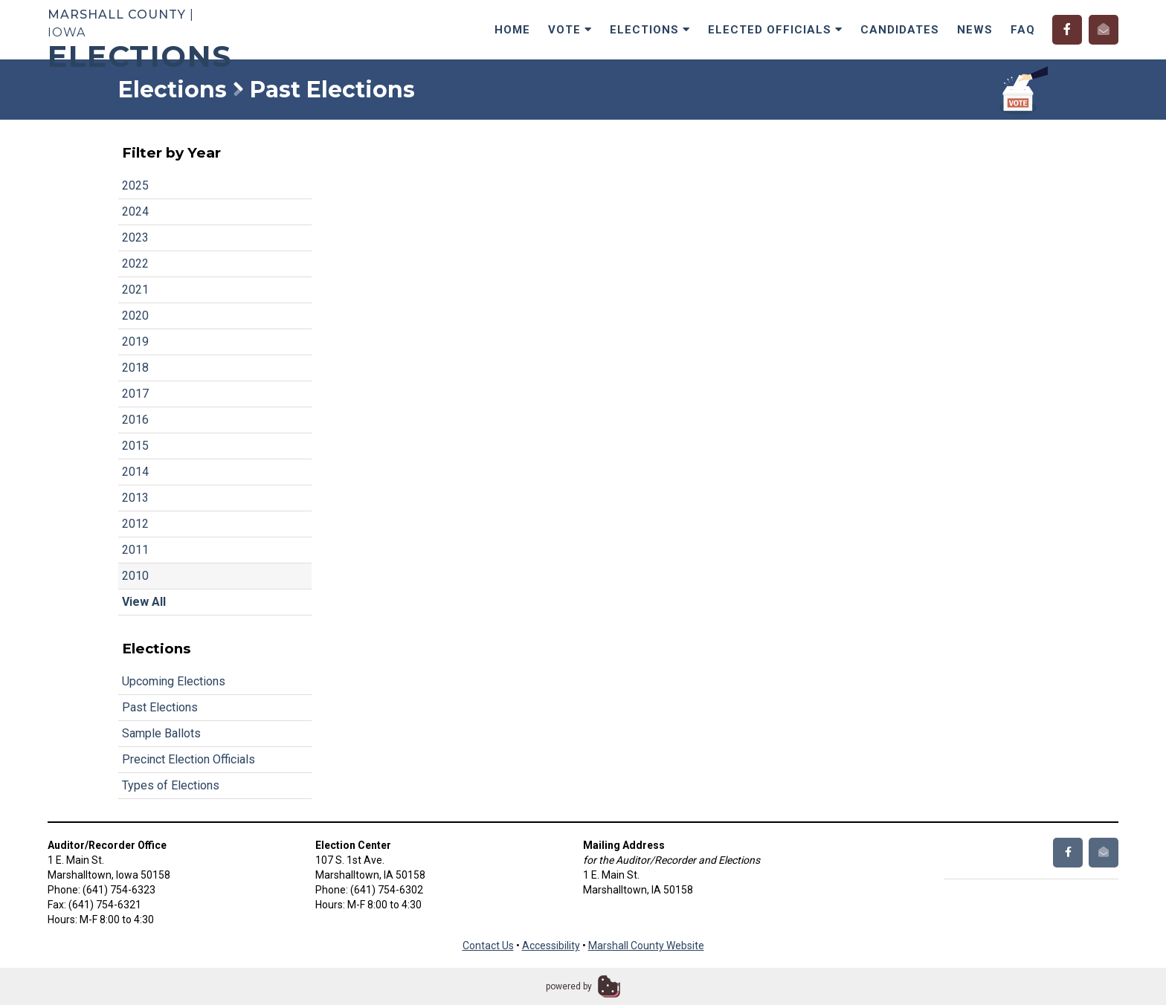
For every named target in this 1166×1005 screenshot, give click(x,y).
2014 (135, 472)
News (975, 29)
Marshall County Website (646, 945)
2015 (135, 446)
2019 (135, 342)
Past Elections (160, 707)
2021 (135, 289)
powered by (569, 986)
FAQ (1023, 29)
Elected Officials (775, 29)
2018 (135, 368)
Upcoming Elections (173, 681)
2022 (135, 263)
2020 (135, 315)
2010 (135, 576)
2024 (135, 211)
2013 (135, 498)
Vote (570, 29)
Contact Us (488, 945)
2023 (135, 237)
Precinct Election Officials (188, 759)
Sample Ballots (161, 733)
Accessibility (551, 945)
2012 (135, 524)
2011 (135, 550)
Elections (650, 29)
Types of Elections (170, 785)
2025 (135, 185)
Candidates (899, 29)
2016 (135, 420)
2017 (135, 394)
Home (512, 29)
